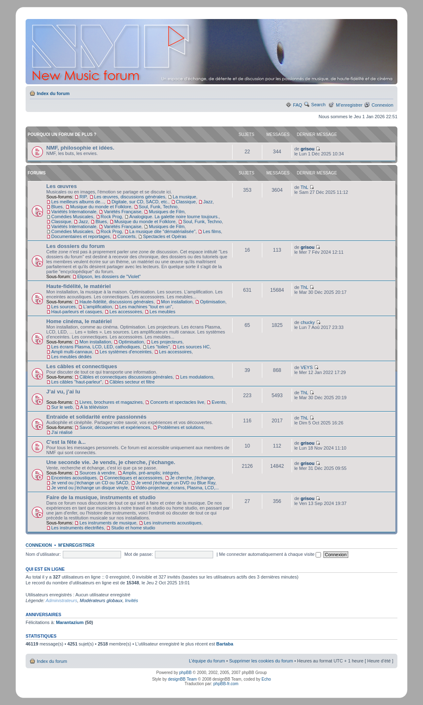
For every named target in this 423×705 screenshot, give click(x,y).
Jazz (208, 201)
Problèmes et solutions (181, 427)
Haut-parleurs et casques (76, 311)
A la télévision (94, 407)
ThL (304, 187)
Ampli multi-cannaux (71, 351)
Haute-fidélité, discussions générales (116, 301)
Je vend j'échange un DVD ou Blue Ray (175, 482)
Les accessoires (125, 311)
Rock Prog (111, 216)
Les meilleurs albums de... (77, 201)
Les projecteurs (166, 341)
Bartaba (224, 643)
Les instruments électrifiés (77, 527)
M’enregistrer (349, 104)
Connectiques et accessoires (133, 477)
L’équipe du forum (207, 660)
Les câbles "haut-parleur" (76, 381)
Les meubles (162, 311)
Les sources (63, 306)
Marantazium (69, 622)
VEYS (307, 367)
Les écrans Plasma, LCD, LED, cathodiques (95, 346)
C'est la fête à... (66, 442)
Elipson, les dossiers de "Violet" (109, 276)
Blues (57, 206)
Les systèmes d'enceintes (126, 351)
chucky (308, 322)
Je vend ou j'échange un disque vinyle (89, 487)
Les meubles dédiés (71, 356)
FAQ (297, 104)
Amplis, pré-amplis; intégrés (151, 472)
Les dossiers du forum (75, 246)
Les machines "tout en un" (145, 306)
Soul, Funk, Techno (158, 206)
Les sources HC (193, 346)
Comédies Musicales (72, 216)
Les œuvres (61, 186)
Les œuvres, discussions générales (129, 196)
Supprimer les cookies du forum (261, 660)
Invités (131, 600)
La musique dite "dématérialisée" (162, 231)
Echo (266, 679)
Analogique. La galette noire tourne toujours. (174, 216)
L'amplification (97, 306)
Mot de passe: (138, 554)
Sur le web (62, 407)
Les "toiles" (158, 346)
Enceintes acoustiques (74, 477)
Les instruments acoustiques (172, 522)
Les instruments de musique (107, 522)
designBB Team (182, 679)
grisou (308, 148)
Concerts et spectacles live (177, 402)
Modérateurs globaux (101, 600)
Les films (212, 231)
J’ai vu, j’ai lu (63, 391)
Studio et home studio (133, 527)
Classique (186, 201)
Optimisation (212, 301)
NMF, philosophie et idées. (80, 148)
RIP (82, 196)
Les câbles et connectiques (81, 366)
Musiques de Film (166, 211)
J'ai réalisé (62, 432)
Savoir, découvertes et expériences (114, 427)
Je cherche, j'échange (192, 477)
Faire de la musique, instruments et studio (101, 497)
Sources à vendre (97, 472)
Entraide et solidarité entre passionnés (96, 417)
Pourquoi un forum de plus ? (62, 134)
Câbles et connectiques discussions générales (126, 376)
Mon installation (176, 301)
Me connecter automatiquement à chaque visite (270, 554)
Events (219, 402)
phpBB (185, 672)
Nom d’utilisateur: (43, 554)
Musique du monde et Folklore (100, 206)
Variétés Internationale (73, 211)
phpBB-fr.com (226, 683)
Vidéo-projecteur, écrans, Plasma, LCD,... (177, 487)
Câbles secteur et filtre (131, 381)
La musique (184, 196)
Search (318, 104)
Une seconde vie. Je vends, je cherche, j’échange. (110, 462)
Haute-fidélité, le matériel (78, 286)
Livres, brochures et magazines (111, 402)
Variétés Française (122, 211)
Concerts (126, 236)
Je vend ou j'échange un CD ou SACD (89, 482)
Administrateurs (61, 600)
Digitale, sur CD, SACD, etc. (140, 201)
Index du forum (53, 93)
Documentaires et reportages (80, 236)
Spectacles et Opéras (164, 236)
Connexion (382, 104)
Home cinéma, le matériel (79, 321)
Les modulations (196, 376)
